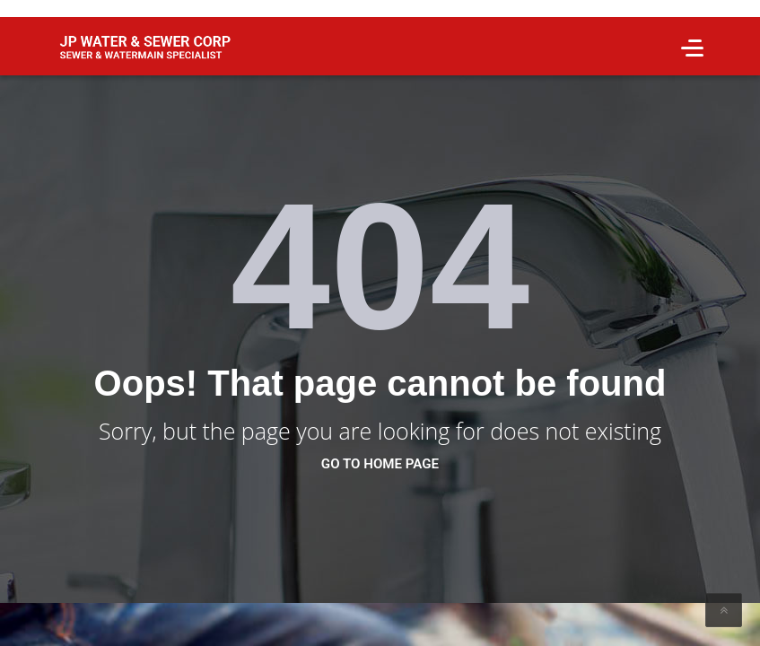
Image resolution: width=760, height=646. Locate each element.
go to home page (380, 464)
